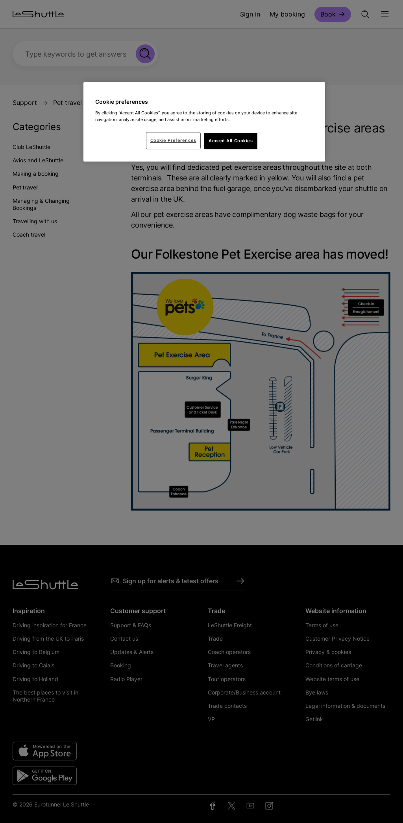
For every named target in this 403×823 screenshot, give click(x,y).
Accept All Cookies (231, 140)
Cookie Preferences (173, 140)
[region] (204, 122)
